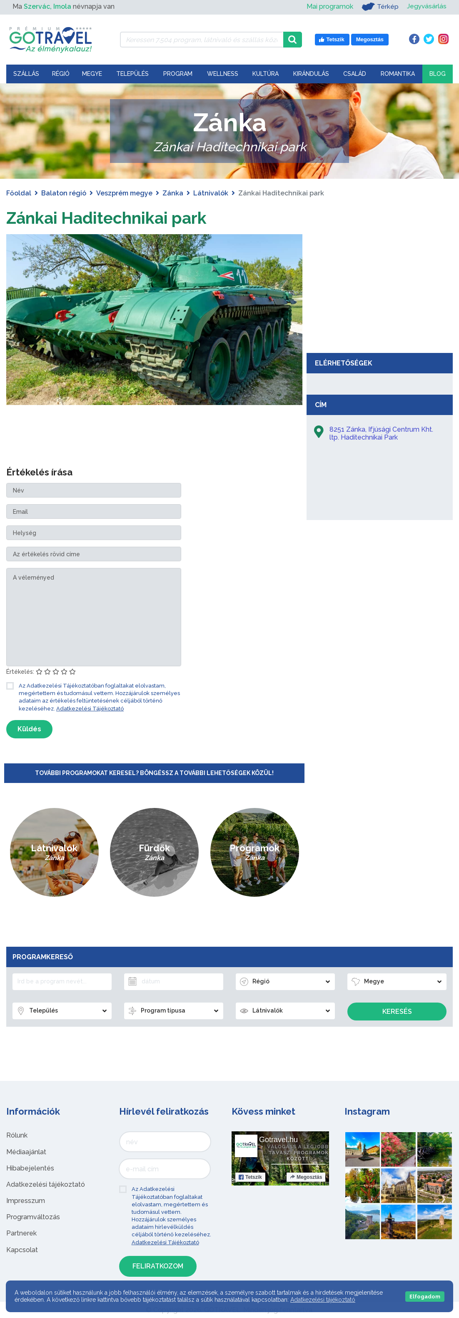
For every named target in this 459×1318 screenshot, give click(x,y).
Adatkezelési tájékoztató (45, 1184)
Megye (92, 73)
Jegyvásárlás (426, 6)
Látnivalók (210, 193)
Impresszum (25, 1201)
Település (132, 73)
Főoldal (18, 193)
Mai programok (329, 6)
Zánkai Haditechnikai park (109, 218)
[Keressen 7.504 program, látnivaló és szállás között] (201, 40)
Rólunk (16, 1135)
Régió (61, 73)
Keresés (397, 1011)
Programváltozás (33, 1217)
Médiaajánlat (26, 1152)
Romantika (398, 73)
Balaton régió (63, 193)
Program (177, 73)
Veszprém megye (124, 193)
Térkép (379, 7)
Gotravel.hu (278, 1139)
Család (354, 73)
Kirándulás (311, 73)
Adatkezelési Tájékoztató (90, 708)
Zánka (172, 193)
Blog (437, 73)
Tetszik (250, 1177)
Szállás (26, 73)
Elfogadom (424, 1296)
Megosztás (306, 1177)
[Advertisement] (379, 286)
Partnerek (21, 1233)
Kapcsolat (22, 1250)
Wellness (222, 73)
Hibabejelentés (30, 1168)
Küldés (29, 729)
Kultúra (265, 73)
